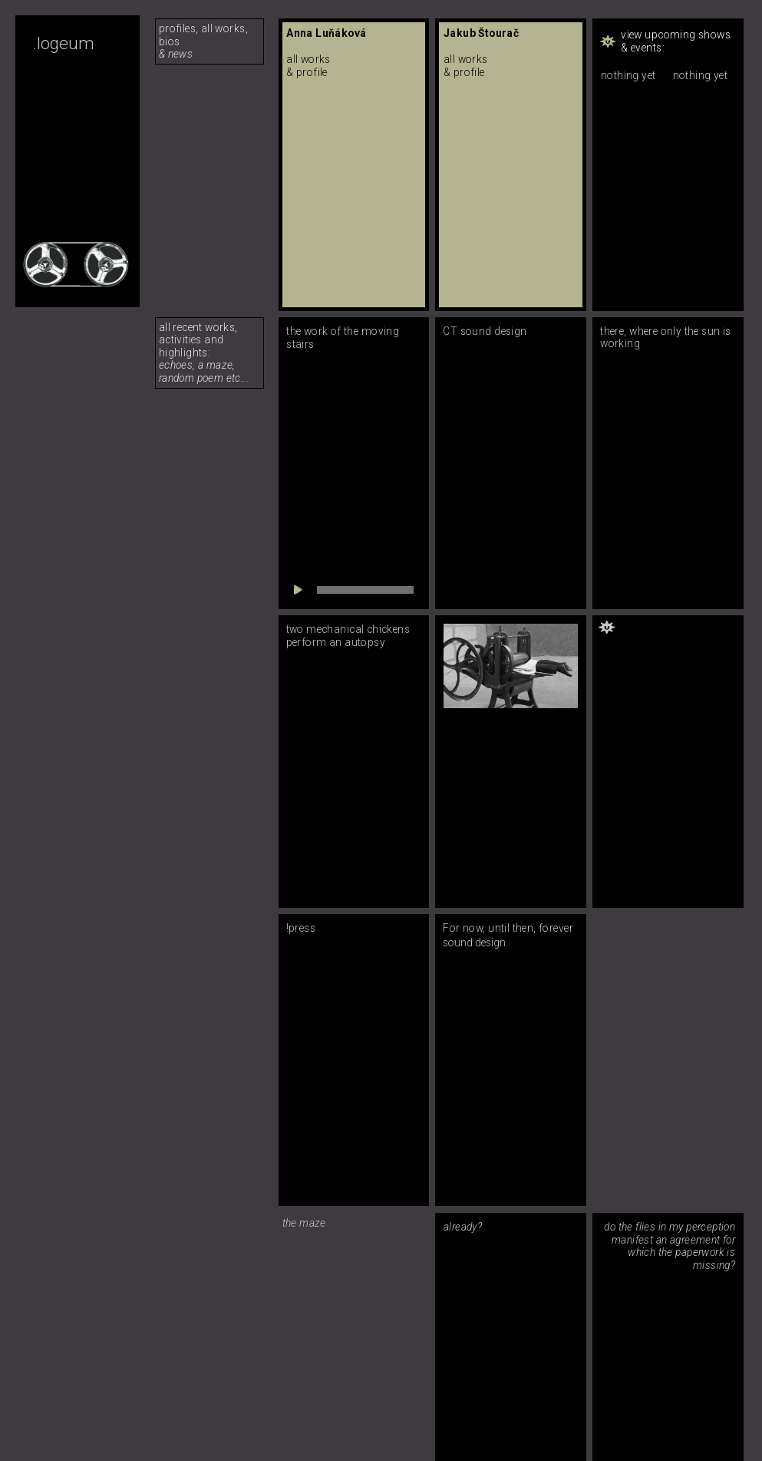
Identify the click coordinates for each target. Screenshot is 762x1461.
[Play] (297, 589)
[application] (353, 589)
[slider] (365, 590)
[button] (668, 41)
